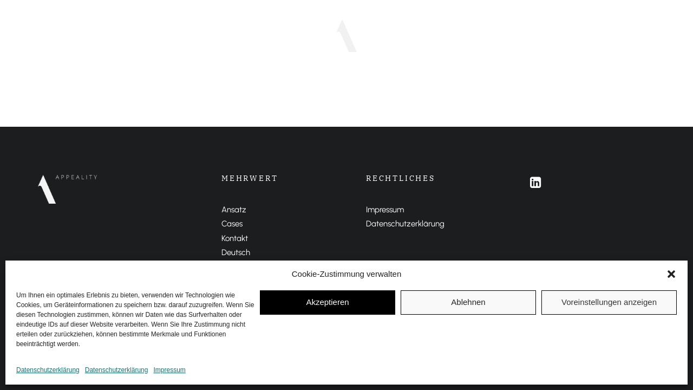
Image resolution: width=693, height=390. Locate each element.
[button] (671, 274)
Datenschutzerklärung (48, 370)
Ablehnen (468, 302)
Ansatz (255, 35)
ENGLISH (448, 35)
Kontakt (234, 238)
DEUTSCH (401, 35)
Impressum (169, 370)
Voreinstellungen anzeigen (609, 302)
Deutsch (235, 252)
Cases (297, 35)
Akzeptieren (327, 302)
